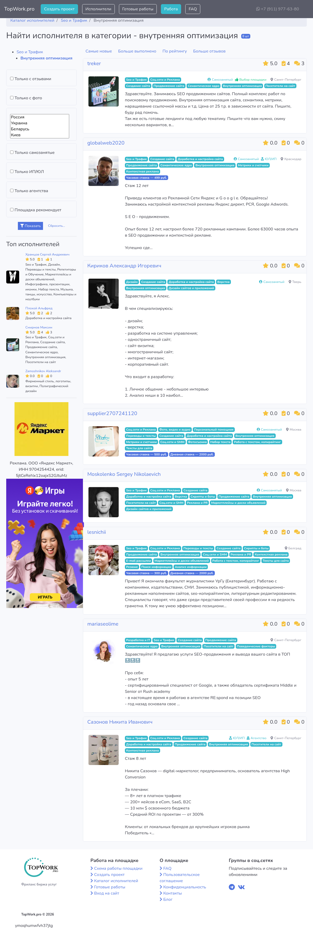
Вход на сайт (106, 893)
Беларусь (39, 129)
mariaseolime (102, 623)
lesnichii (96, 532)
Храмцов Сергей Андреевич (47, 254)
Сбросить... (56, 225)
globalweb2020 (106, 142)
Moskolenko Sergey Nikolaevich (124, 474)
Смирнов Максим (38, 327)
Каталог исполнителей (116, 881)
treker (94, 63)
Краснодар (291, 159)
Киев (39, 135)
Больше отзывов (209, 51)
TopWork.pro (19, 8)
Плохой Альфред (39, 308)
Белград (293, 548)
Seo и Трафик (30, 52)
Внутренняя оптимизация (46, 58)
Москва (293, 429)
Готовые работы (137, 9)
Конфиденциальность (184, 887)
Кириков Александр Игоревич (124, 265)
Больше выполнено (137, 51)
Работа (171, 9)
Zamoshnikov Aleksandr (43, 371)
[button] (305, 9)
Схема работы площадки (118, 868)
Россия (39, 117)
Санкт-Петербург (286, 79)
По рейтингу (174, 51)
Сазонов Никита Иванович (120, 721)
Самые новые (99, 51)
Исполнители (98, 9)
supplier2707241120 (112, 413)
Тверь (295, 282)
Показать (30, 225)
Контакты (172, 893)
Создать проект (59, 9)
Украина (39, 123)
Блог (168, 899)
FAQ (193, 9)
